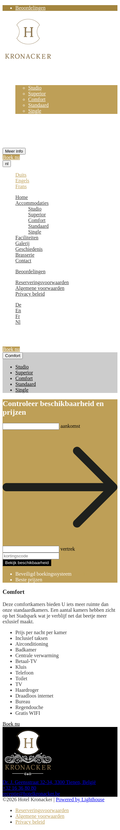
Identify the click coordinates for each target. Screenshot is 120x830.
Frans (21, 186)
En (18, 310)
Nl (17, 322)
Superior (37, 93)
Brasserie (25, 134)
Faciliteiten (26, 116)
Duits (21, 175)
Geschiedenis (29, 128)
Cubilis (80, 574)
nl (6, 163)
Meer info (14, 151)
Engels (22, 180)
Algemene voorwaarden (39, 288)
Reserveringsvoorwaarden (42, 282)
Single (34, 111)
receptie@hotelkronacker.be (31, 793)
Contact (23, 139)
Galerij (22, 122)
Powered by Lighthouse (80, 799)
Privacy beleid (30, 294)
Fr (17, 316)
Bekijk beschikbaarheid (27, 562)
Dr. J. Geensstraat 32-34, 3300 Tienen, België (49, 782)
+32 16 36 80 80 (19, 788)
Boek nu (11, 157)
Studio (35, 88)
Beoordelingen (30, 8)
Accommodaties (32, 82)
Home (21, 76)
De (18, 304)
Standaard (38, 105)
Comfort (36, 99)
